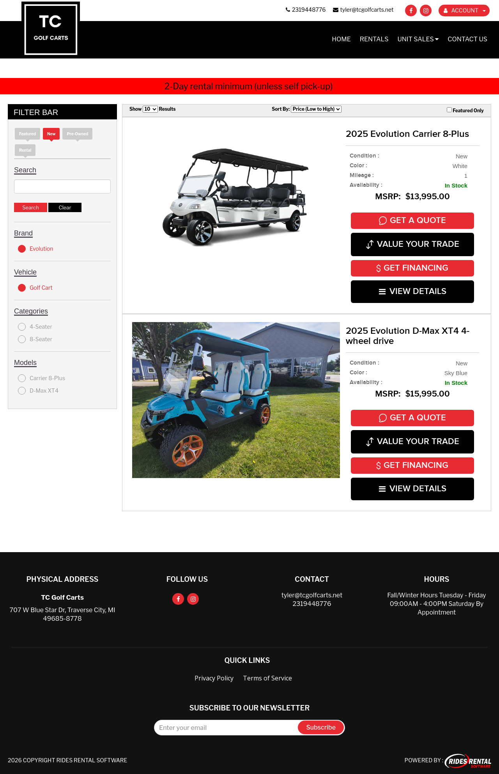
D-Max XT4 (38, 391)
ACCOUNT (465, 10)
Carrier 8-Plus (41, 378)
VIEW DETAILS (412, 291)
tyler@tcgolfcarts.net (311, 595)
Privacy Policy (214, 677)
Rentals (374, 39)
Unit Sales (418, 39)
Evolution (35, 249)
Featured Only (465, 110)
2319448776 (311, 603)
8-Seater (35, 339)
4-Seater (35, 327)
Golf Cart (35, 288)
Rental (25, 150)
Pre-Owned (77, 133)
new (51, 133)
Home (341, 39)
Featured (27, 133)
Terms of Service (267, 677)
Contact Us (467, 39)
